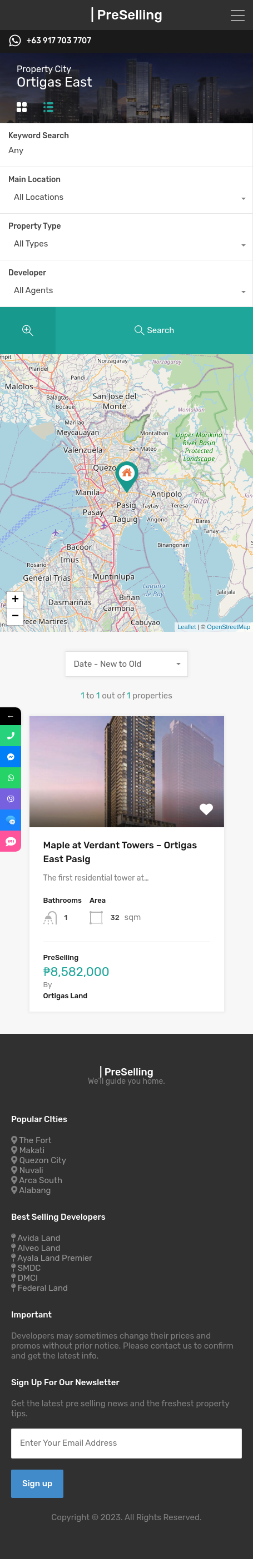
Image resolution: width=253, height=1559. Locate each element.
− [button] (15, 616)
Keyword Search (38, 136)
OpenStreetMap (228, 626)
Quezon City (42, 1160)
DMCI (28, 1278)
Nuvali (31, 1170)
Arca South (40, 1180)
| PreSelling (126, 15)
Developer (27, 273)
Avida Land (38, 1238)
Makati (31, 1150)
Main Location (34, 179)
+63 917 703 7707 (59, 41)
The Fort (35, 1140)
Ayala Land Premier (54, 1258)
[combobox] (126, 200)
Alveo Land (38, 1248)
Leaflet (186, 626)
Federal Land (43, 1288)
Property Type (34, 226)
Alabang (35, 1190)
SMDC (29, 1268)
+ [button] (15, 600)
